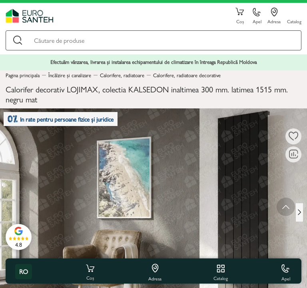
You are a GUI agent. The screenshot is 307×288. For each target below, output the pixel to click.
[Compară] (293, 154)
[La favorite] (293, 136)
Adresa (274, 16)
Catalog (294, 21)
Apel (257, 16)
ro (23, 271)
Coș (239, 16)
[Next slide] (299, 212)
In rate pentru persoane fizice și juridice (61, 119)
